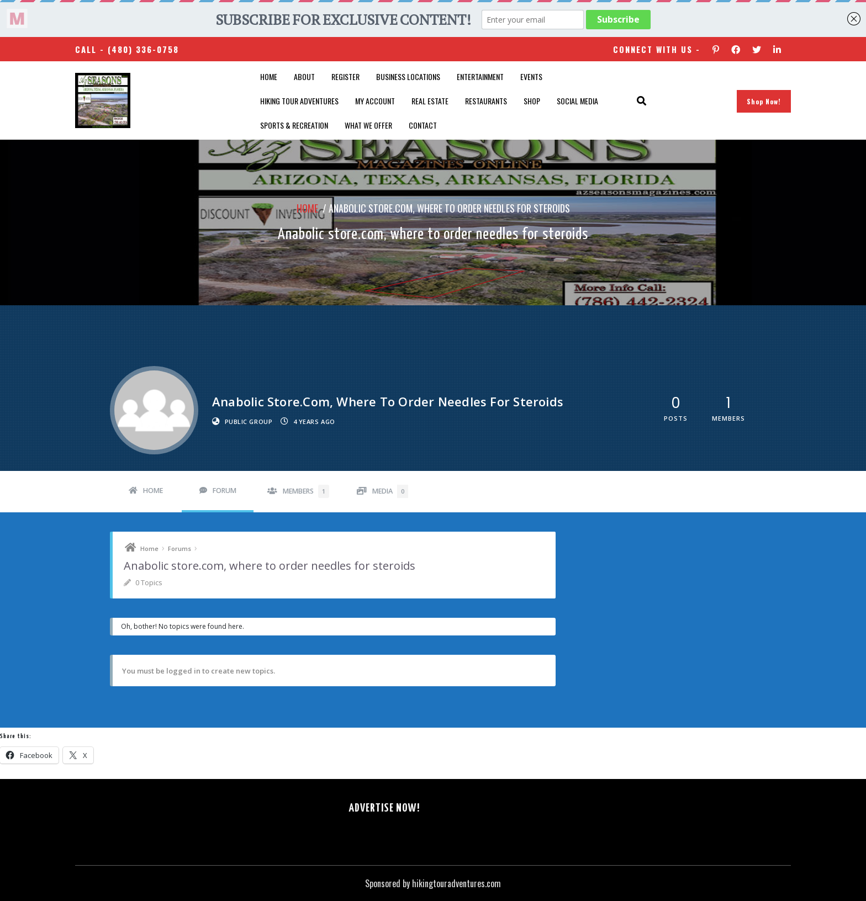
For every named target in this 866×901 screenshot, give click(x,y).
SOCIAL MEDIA (577, 101)
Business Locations (408, 76)
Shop (532, 101)
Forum (224, 490)
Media (390, 491)
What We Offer (368, 125)
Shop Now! (764, 101)
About (304, 76)
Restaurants (486, 101)
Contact (423, 125)
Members (306, 491)
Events (531, 76)
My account (375, 101)
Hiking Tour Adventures (299, 101)
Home (268, 76)
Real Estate (429, 101)
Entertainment (480, 76)
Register (345, 76)
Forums (179, 548)
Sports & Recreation (294, 125)
